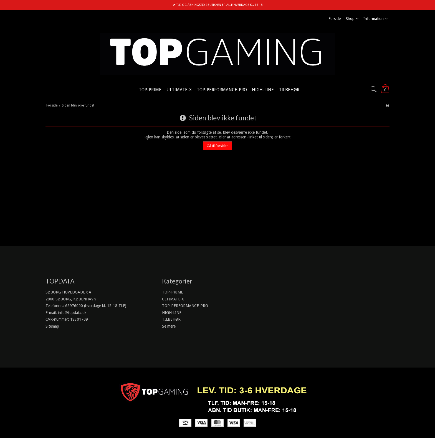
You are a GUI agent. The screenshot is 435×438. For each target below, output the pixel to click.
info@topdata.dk (72, 312)
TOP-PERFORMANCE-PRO (185, 305)
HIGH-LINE (171, 312)
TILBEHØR (171, 319)
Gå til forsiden (218, 146)
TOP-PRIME (172, 292)
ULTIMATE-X (173, 299)
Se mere (169, 326)
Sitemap (52, 326)
